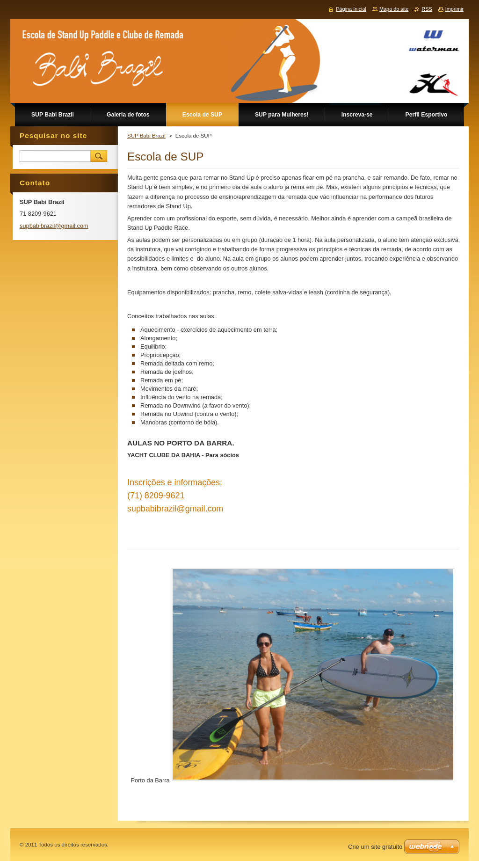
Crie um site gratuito (375, 846)
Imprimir (454, 9)
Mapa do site (393, 9)
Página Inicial (351, 9)
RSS (426, 9)
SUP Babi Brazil (146, 136)
